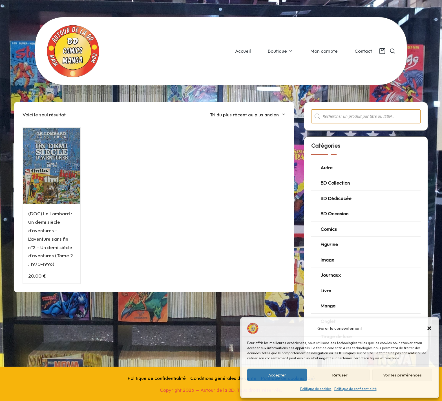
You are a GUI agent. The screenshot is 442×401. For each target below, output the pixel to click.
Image (327, 260)
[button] (429, 328)
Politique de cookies (316, 389)
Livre (326, 290)
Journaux (331, 275)
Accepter (277, 375)
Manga (328, 306)
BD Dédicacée (336, 198)
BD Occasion (334, 213)
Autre (327, 167)
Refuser (340, 375)
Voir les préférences (402, 375)
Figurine (329, 244)
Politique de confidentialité (355, 389)
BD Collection (335, 183)
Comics (329, 229)
